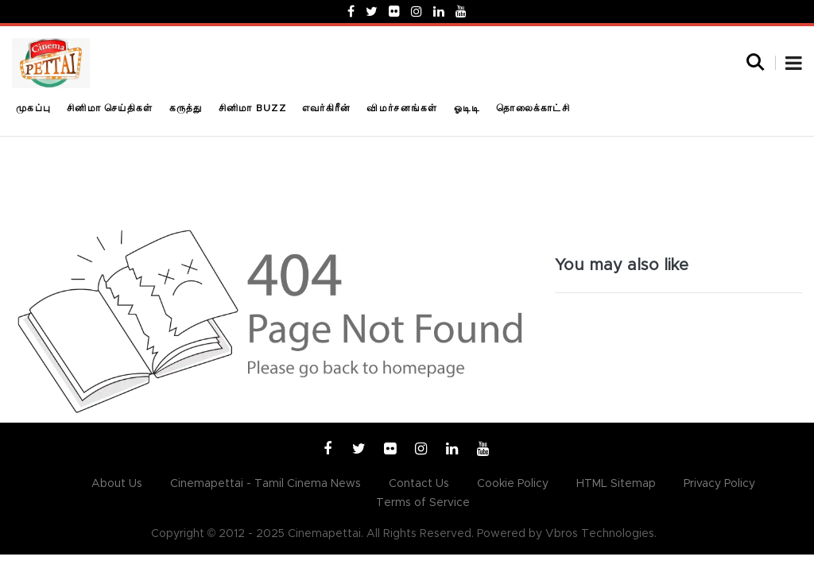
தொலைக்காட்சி (533, 108)
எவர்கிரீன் (326, 108)
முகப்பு (33, 108)
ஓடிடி (467, 108)
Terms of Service (423, 502)
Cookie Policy (512, 483)
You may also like (621, 265)
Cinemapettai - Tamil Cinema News (265, 483)
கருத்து (186, 108)
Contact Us (419, 483)
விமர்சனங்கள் (401, 108)
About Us (116, 483)
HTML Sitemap (616, 483)
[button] (793, 65)
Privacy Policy (719, 483)
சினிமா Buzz (252, 108)
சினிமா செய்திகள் (110, 108)
